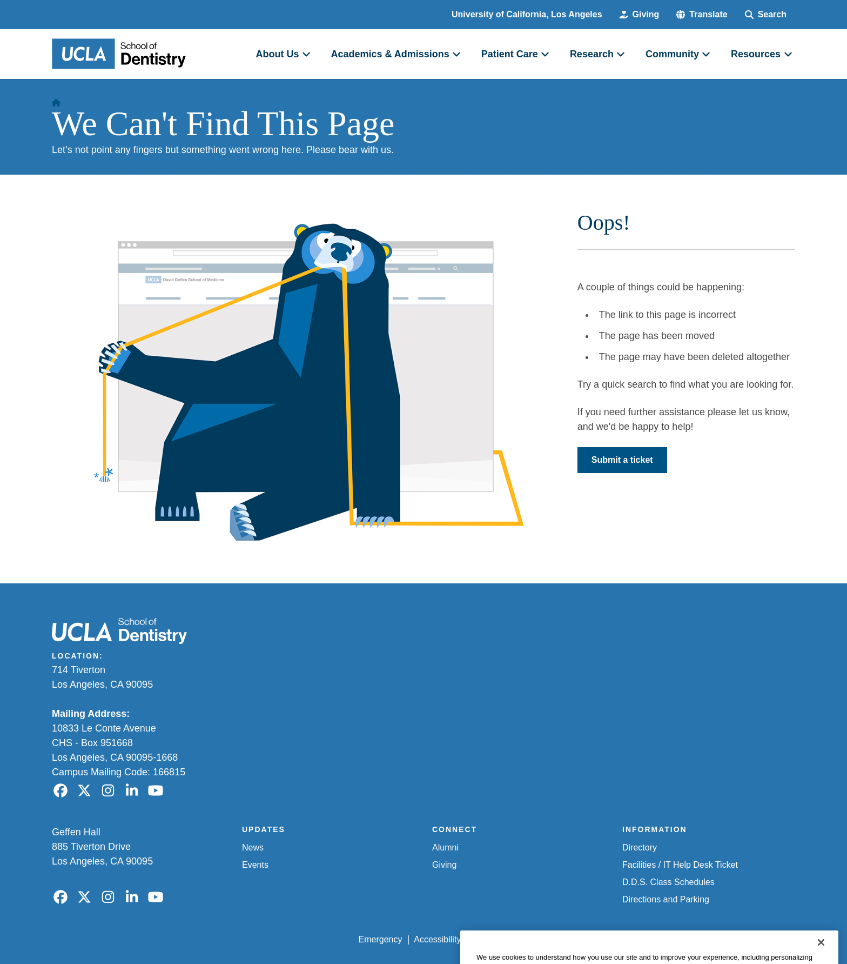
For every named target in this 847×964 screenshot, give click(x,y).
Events (255, 864)
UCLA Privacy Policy (512, 939)
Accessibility (437, 939)
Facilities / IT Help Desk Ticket (680, 864)
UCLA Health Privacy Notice (617, 939)
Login (692, 939)
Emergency (380, 939)
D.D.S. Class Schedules (668, 882)
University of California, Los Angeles (527, 14)
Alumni (445, 847)
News (253, 847)
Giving (444, 864)
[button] (702, 14)
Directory (639, 847)
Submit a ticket (622, 459)
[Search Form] (765, 14)
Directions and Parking (665, 899)
